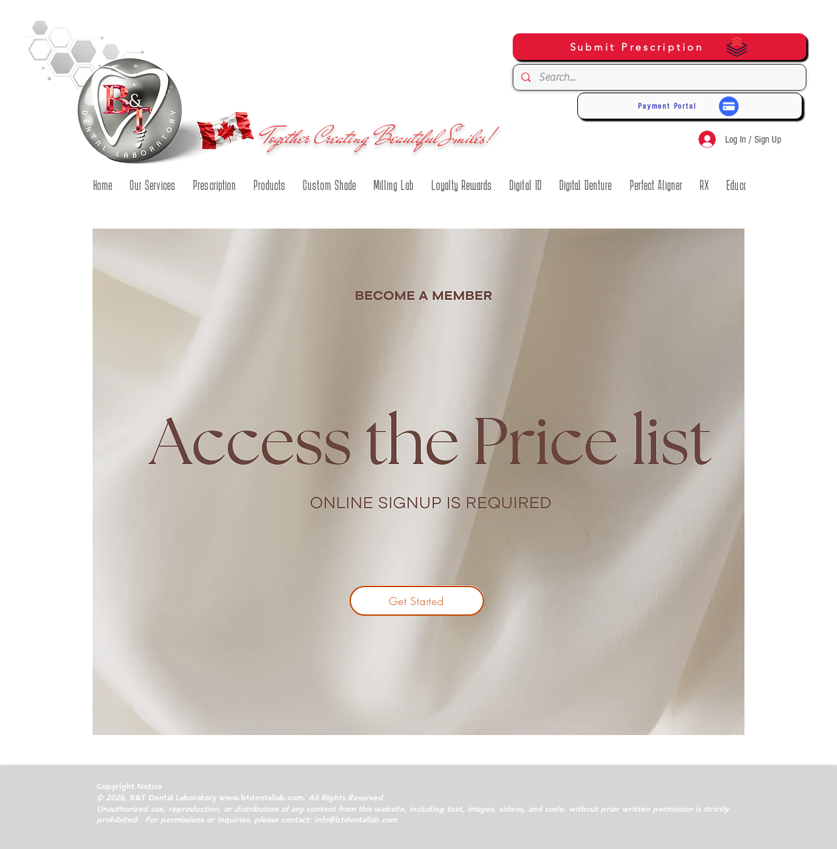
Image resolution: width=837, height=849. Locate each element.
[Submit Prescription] (659, 46)
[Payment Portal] (689, 106)
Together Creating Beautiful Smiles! (377, 137)
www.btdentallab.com (261, 797)
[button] (103, 185)
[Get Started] (417, 601)
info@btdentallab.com (355, 819)
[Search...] (658, 77)
